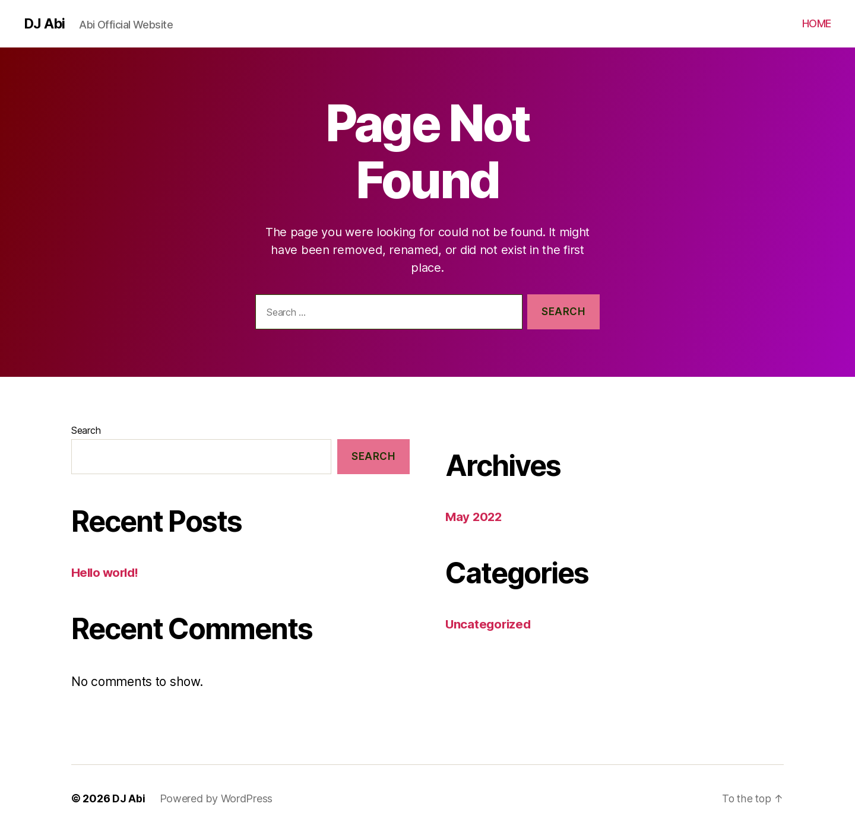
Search (85, 430)
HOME (816, 23)
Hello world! (106, 572)
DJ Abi (45, 24)
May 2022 (474, 516)
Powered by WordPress (216, 798)
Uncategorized (489, 624)
